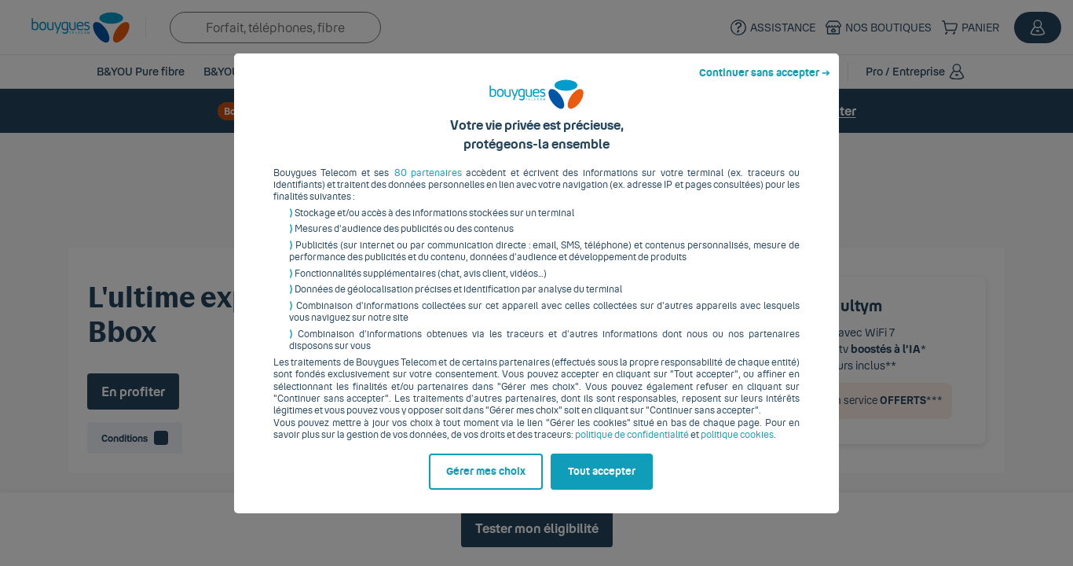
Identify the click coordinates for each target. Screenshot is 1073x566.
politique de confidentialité (632, 447)
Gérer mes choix (486, 483)
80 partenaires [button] (428, 184)
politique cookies (737, 447)
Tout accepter (601, 483)
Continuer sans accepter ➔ (764, 85)
